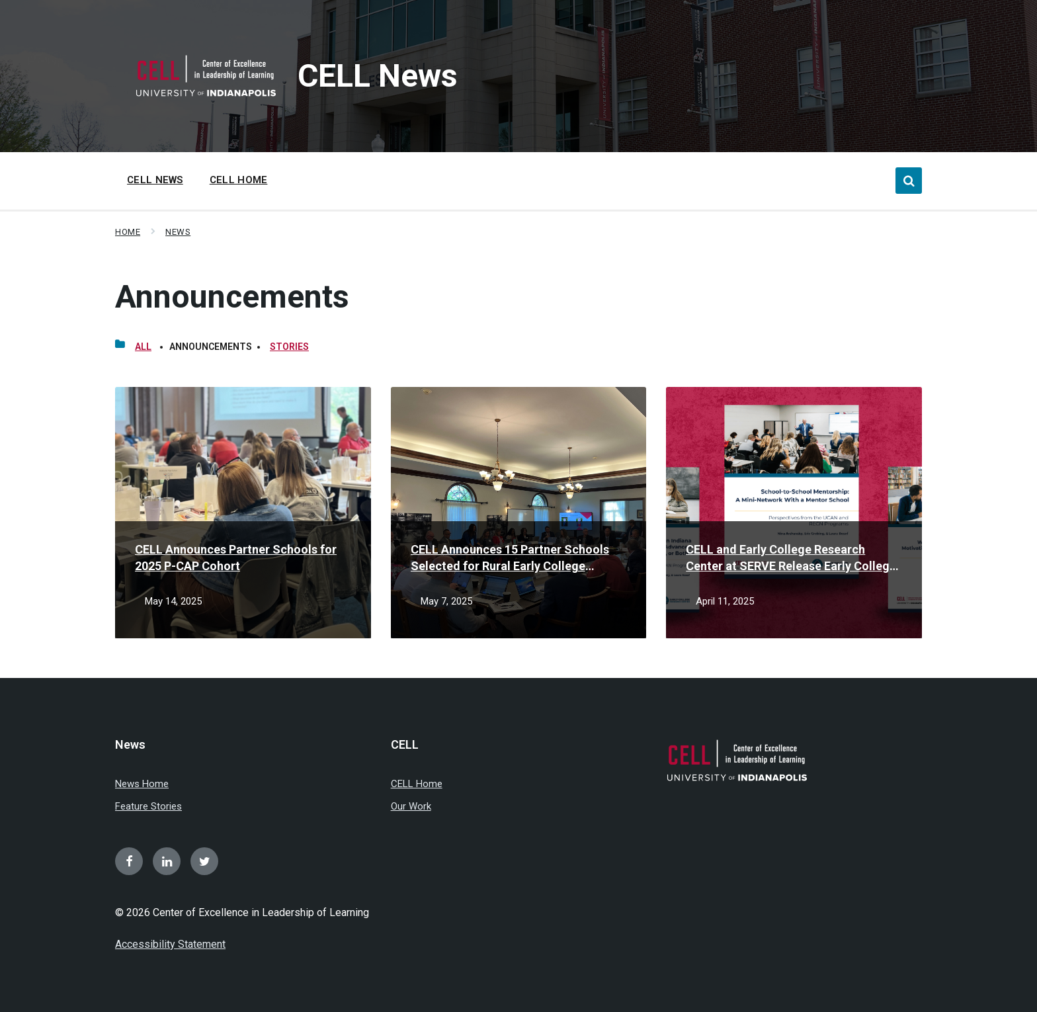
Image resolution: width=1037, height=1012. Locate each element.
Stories (289, 346)
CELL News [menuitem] (155, 180)
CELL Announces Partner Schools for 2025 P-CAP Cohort (236, 557)
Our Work (411, 806)
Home (127, 232)
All (143, 346)
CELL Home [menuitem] (239, 180)
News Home (142, 784)
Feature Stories (148, 806)
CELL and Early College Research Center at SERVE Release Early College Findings (791, 558)
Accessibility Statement (170, 944)
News (177, 232)
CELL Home (416, 784)
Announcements (232, 297)
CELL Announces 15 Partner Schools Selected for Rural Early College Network (510, 558)
